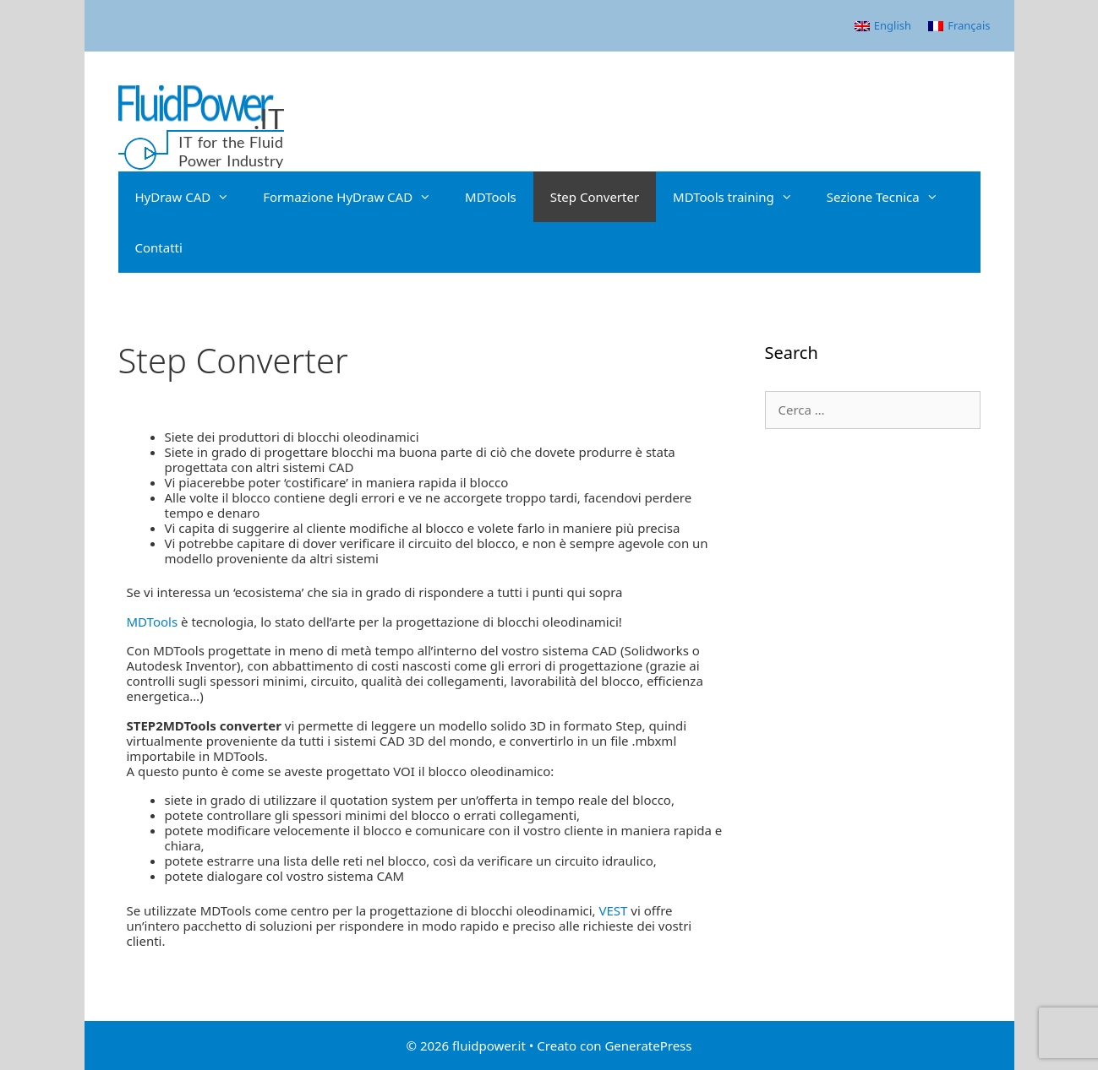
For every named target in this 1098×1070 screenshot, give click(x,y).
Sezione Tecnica (891, 196)
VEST (615, 910)
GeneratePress (647, 1045)
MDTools (490, 196)
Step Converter (594, 196)
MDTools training (741, 196)
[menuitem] (883, 25)
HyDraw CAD (191, 196)
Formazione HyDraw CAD (355, 196)
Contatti (159, 247)
